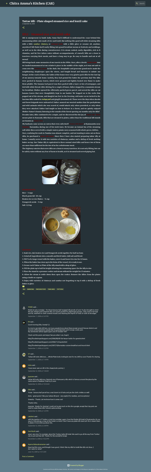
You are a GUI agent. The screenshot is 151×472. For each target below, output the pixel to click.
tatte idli (60, 289)
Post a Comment (28, 456)
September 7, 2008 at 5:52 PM (38, 348)
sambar (37, 44)
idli (24, 289)
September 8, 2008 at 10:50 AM (39, 384)
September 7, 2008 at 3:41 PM (38, 316)
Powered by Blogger (75, 465)
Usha (30, 365)
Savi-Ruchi (31, 431)
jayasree (31, 376)
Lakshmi (31, 416)
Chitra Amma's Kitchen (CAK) (32, 3)
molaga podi (46, 99)
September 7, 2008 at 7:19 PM (38, 360)
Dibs (29, 389)
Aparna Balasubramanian (37, 444)
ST (29, 354)
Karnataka (30, 289)
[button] (23, 27)
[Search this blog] (135, 3)
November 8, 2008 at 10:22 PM (38, 439)
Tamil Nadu (51, 289)
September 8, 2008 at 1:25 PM (38, 411)
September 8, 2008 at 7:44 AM (38, 371)
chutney (44, 44)
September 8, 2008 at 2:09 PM (38, 426)
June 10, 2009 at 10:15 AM (37, 452)
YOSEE (30, 307)
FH (29, 322)
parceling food (41, 289)
